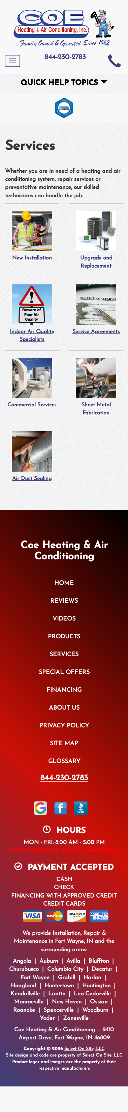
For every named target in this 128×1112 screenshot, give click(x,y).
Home (64, 583)
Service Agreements (96, 309)
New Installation (32, 235)
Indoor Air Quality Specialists (32, 313)
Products (64, 637)
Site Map (64, 744)
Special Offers (64, 672)
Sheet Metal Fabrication (96, 386)
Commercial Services (32, 382)
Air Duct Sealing (32, 456)
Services (64, 655)
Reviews (64, 601)
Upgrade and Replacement (96, 239)
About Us (64, 708)
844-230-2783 (64, 778)
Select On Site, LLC (84, 1049)
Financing (64, 690)
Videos (64, 619)
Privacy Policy (64, 726)
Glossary (64, 761)
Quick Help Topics (64, 83)
